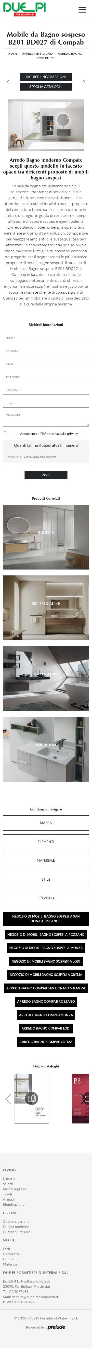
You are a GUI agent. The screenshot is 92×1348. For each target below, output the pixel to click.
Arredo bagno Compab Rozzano (46, 1001)
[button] (83, 1099)
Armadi (9, 1199)
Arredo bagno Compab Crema (45, 1042)
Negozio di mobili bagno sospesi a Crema (46, 975)
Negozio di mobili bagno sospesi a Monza (46, 948)
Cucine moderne (16, 1226)
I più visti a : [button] (46, 898)
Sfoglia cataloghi (45, 87)
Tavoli (7, 1194)
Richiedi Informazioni (46, 77)
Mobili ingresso (15, 1189)
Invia (46, 475)
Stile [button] (46, 879)
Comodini (11, 1259)
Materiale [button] (46, 860)
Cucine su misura (16, 1232)
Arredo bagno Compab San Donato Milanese (46, 988)
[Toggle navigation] (82, 9)
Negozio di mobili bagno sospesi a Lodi (46, 961)
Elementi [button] (46, 842)
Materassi (10, 1264)
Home (13, 53)
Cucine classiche (16, 1221)
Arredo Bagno (70, 53)
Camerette (11, 1254)
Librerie (9, 1178)
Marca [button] (46, 823)
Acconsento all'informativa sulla (49, 434)
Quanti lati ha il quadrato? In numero (46, 445)
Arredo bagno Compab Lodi (46, 1028)
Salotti (8, 1184)
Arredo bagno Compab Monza (46, 1015)
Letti (6, 1249)
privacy (72, 434)
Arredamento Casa (37, 53)
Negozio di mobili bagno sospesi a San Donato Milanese (46, 918)
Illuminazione (13, 1204)
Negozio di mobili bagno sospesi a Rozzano (45, 934)
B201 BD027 (46, 58)
